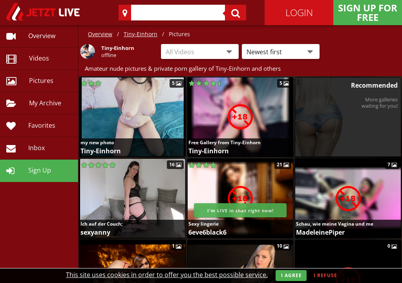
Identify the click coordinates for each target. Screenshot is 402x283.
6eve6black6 (207, 232)
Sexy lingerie (203, 224)
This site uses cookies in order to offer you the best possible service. (167, 274)
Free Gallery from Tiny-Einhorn (224, 142)
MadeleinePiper (320, 232)
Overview (100, 34)
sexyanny (95, 232)
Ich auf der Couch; (101, 224)
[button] (281, 51)
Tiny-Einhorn (140, 34)
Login (299, 12)
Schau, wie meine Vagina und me (334, 224)
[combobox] (200, 51)
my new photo (97, 142)
